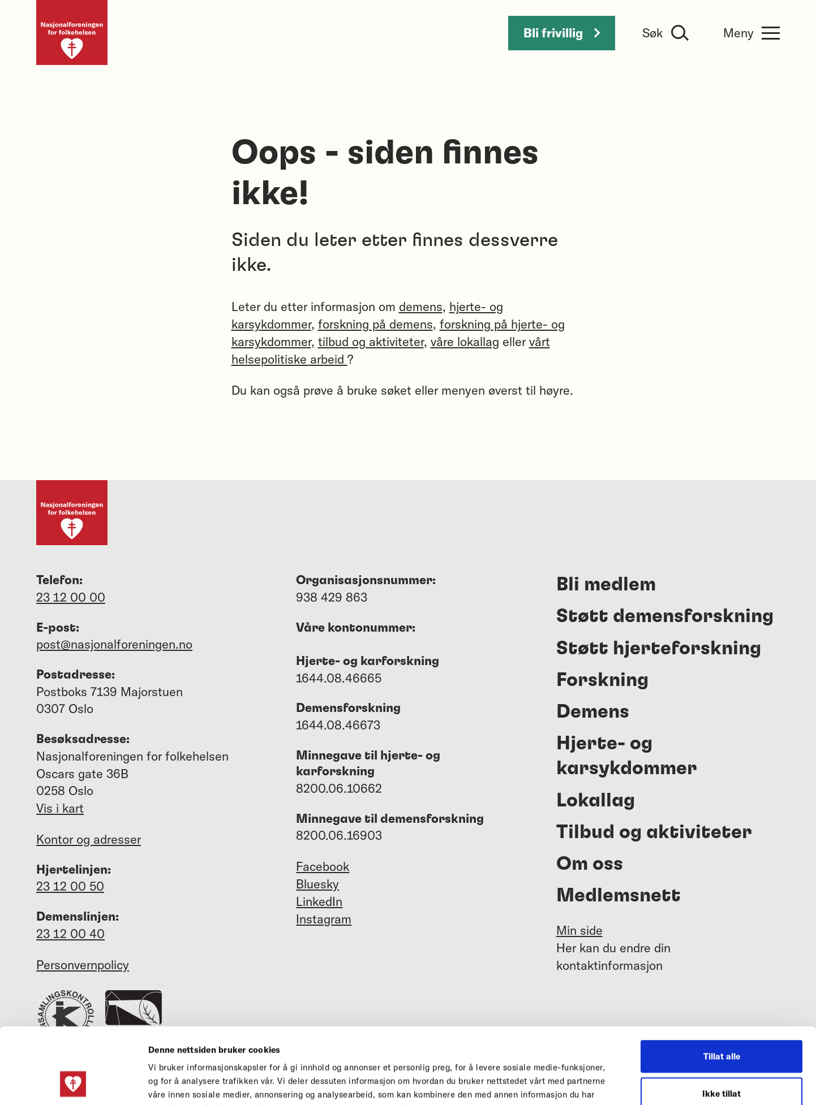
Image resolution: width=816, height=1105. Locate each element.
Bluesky (317, 884)
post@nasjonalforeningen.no (114, 644)
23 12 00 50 (70, 886)
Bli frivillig (561, 33)
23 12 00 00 (70, 597)
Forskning (602, 680)
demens (421, 306)
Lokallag (595, 800)
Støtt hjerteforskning (658, 648)
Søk (652, 33)
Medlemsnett (618, 895)
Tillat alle (721, 984)
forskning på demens (375, 324)
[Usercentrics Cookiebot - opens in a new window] (73, 1082)
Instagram (323, 919)
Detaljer (605, 1082)
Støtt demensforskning (665, 616)
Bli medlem (606, 584)
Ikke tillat (721, 1022)
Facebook (322, 866)
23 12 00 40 (70, 934)
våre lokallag (465, 341)
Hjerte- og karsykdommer (626, 756)
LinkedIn (319, 901)
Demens (592, 712)
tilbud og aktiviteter (371, 341)
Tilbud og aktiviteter (654, 832)
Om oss (589, 864)
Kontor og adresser (88, 839)
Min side (579, 930)
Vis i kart (60, 808)
